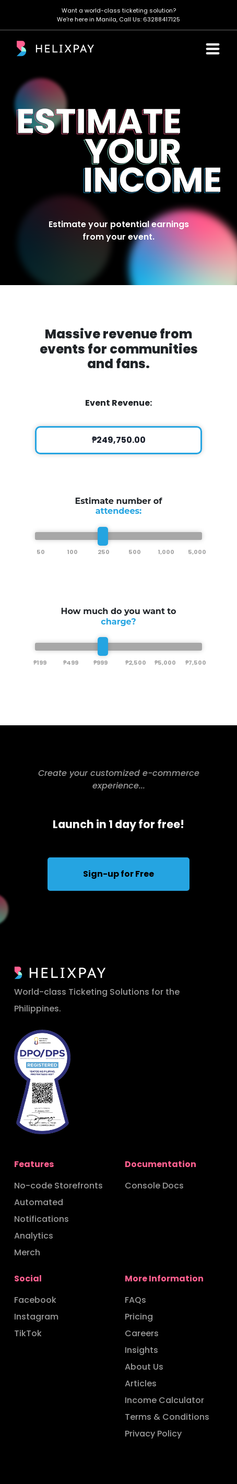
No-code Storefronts (58, 1186)
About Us (144, 1367)
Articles (141, 1383)
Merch (27, 1252)
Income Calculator (164, 1400)
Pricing (139, 1317)
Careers (142, 1333)
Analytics (33, 1236)
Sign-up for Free (118, 874)
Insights (141, 1350)
